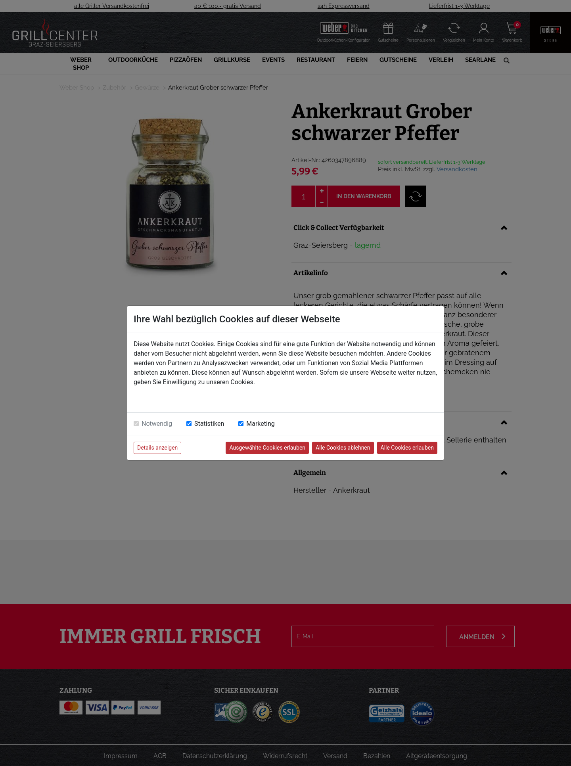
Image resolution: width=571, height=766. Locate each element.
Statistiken (209, 423)
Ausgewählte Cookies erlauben (267, 447)
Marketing (260, 423)
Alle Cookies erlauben (407, 447)
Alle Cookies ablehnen (343, 447)
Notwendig (157, 423)
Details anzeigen (157, 447)
